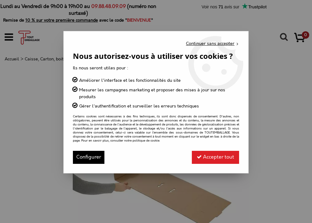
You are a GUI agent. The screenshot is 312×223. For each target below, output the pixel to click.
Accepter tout (215, 157)
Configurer (88, 157)
